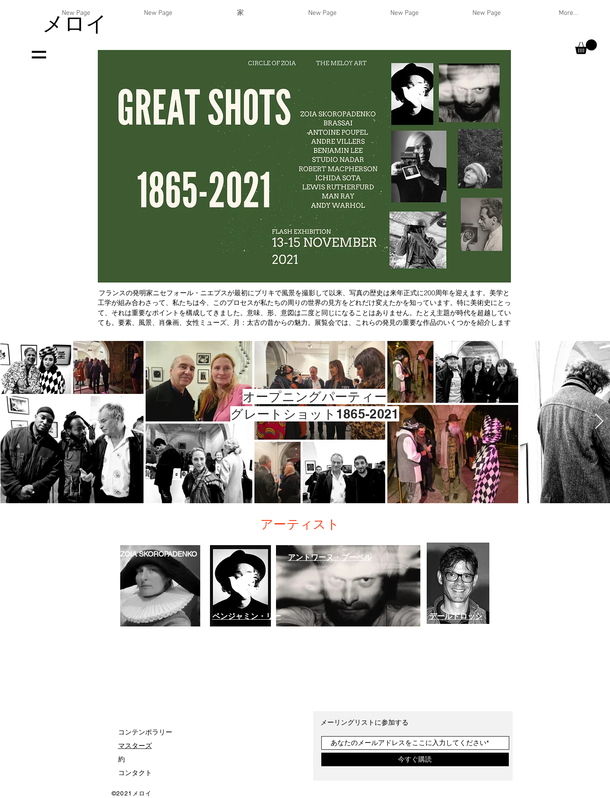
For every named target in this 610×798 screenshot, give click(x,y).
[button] (586, 46)
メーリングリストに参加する (365, 722)
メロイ (74, 23)
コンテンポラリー (145, 732)
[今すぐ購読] (415, 759)
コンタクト (135, 773)
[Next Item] (599, 421)
